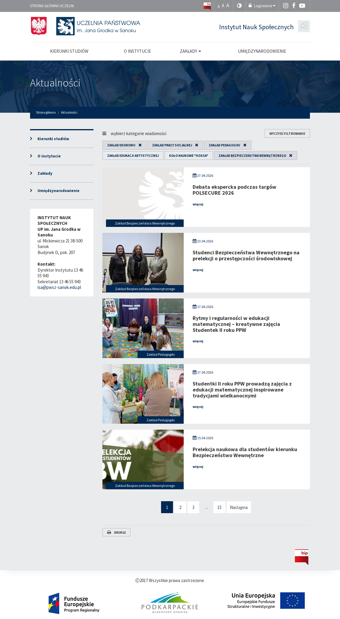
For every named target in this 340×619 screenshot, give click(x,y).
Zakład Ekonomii (121, 145)
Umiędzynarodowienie (58, 190)
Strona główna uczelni (52, 5)
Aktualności (55, 82)
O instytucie (49, 156)
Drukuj (116, 532)
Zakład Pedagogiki (224, 145)
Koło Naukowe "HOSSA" (188, 156)
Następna (239, 507)
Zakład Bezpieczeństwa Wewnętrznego (252, 156)
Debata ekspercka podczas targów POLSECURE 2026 (234, 189)
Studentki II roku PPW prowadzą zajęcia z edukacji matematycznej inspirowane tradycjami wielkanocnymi (242, 389)
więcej (198, 204)
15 (219, 507)
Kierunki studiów (53, 138)
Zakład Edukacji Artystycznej (133, 156)
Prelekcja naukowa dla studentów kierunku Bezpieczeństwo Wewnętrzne (245, 452)
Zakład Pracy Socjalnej (172, 145)
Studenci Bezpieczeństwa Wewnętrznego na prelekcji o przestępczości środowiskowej (246, 255)
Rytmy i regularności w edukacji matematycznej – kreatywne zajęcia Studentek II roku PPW (236, 324)
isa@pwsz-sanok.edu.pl (59, 287)
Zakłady (45, 173)
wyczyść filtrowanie (287, 133)
